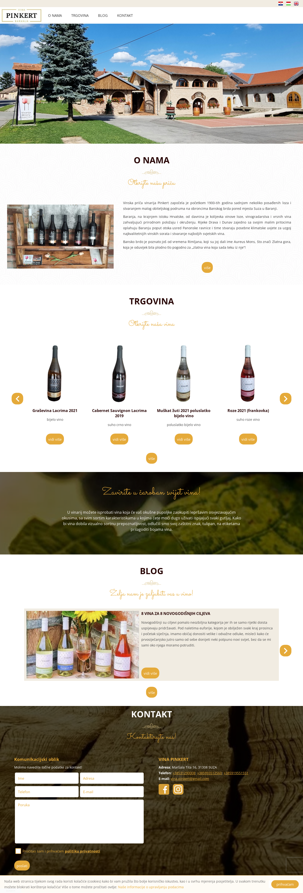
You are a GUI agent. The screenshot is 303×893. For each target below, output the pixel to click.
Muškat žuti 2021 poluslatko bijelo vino (248, 413)
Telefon (25, 791)
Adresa (88, 778)
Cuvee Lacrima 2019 (55, 410)
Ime (22, 778)
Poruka (24, 804)
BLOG (103, 15)
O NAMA (55, 15)
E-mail (89, 791)
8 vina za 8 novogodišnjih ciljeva (175, 613)
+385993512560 (209, 773)
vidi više (55, 439)
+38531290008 (184, 773)
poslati (22, 865)
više (207, 267)
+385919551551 (236, 773)
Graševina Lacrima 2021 (119, 410)
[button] (285, 398)
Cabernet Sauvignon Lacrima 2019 (183, 413)
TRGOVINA (80, 15)
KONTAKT (125, 15)
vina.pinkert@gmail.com (190, 778)
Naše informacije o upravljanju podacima (151, 887)
